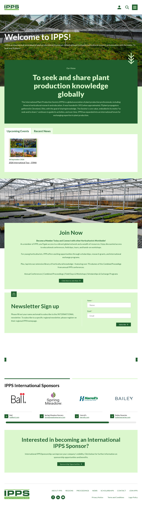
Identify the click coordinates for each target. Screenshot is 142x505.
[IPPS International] (11, 7)
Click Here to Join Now (70, 281)
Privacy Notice (97, 497)
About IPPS (57, 491)
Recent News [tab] (42, 131)
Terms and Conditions (116, 497)
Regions (69, 491)
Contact (121, 491)
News (94, 491)
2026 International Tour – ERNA (23, 162)
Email (89, 311)
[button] (4, 360)
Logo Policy (133, 497)
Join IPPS (133, 491)
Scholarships (107, 491)
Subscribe (122, 324)
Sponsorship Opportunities (70, 464)
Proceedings (83, 491)
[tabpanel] (71, 153)
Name (89, 300)
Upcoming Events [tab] (18, 131)
